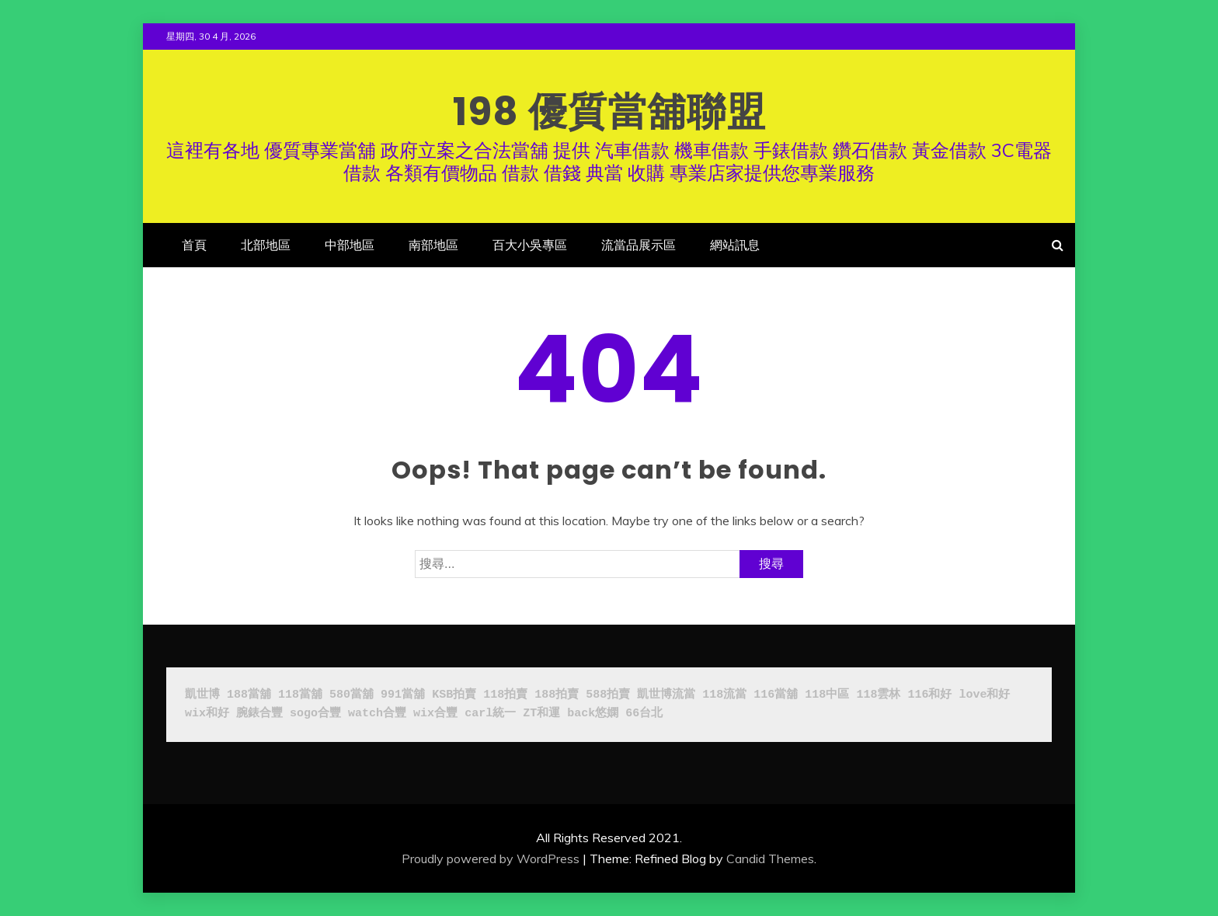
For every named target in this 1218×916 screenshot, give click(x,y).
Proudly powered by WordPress (490, 858)
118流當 (724, 695)
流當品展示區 (638, 245)
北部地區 (266, 245)
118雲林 (878, 695)
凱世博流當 (666, 695)
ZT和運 (541, 713)
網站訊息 (735, 245)
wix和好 (207, 713)
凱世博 (202, 695)
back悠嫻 (592, 713)
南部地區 (433, 245)
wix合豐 (435, 713)
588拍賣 (608, 695)
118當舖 (300, 695)
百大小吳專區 (529, 245)
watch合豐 (377, 713)
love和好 (984, 695)
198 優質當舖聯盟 (609, 112)
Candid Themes (770, 858)
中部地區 (349, 245)
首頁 (194, 245)
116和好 (929, 695)
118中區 (827, 695)
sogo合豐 (315, 713)
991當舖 (403, 695)
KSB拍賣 (454, 695)
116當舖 (775, 695)
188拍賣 (556, 695)
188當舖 (249, 695)
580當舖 (351, 695)
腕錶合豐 (259, 713)
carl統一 (490, 713)
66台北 (644, 713)
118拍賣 (505, 695)
